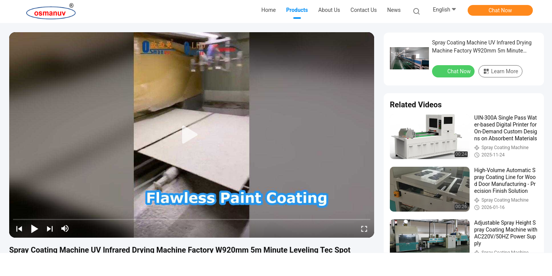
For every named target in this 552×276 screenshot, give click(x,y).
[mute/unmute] (65, 228)
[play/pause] (34, 228)
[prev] (19, 228)
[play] (191, 135)
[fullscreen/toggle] (364, 228)
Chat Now (500, 10)
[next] (50, 228)
